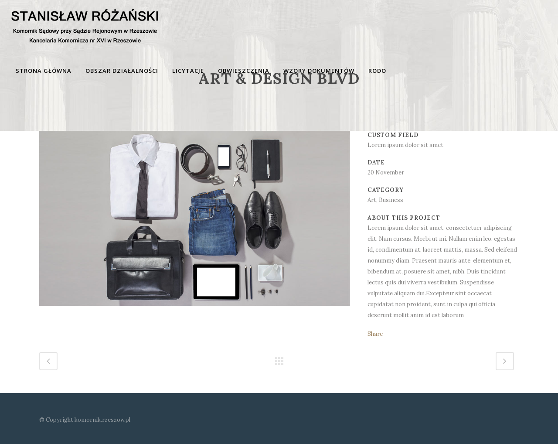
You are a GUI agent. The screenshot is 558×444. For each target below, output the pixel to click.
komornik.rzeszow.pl (102, 420)
